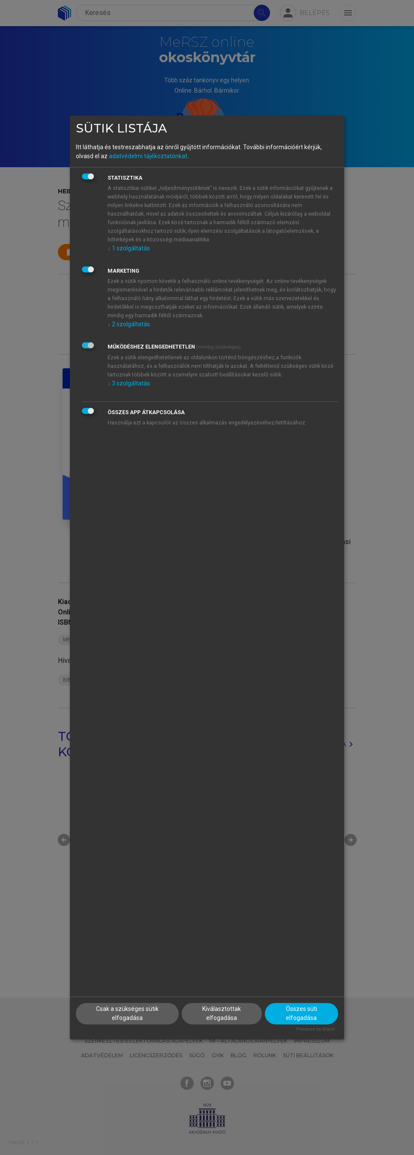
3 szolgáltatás (129, 383)
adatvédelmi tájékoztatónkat (148, 156)
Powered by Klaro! (315, 1029)
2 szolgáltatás (129, 324)
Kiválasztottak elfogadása (221, 1014)
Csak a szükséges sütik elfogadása (127, 1014)
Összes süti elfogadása (301, 1014)
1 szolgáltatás (129, 248)
